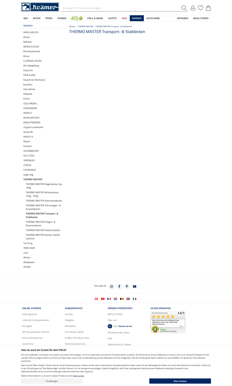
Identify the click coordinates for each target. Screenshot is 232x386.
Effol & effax (29, 75)
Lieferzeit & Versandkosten (35, 320)
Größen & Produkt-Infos (77, 338)
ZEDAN (27, 267)
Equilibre (27, 84)
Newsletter (70, 326)
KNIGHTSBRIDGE (31, 122)
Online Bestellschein (32, 338)
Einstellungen (52, 381)
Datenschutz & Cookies (119, 344)
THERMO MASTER (32, 179)
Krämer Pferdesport (120, 308)
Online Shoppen (31, 308)
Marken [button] (136, 18)
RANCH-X (28, 136)
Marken (28, 25)
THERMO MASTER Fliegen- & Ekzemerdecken (40, 223)
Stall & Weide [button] (95, 18)
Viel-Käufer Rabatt (74, 332)
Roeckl (26, 141)
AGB (110, 338)
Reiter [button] (36, 18)
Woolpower (29, 262)
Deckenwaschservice (75, 344)
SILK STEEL (29, 155)
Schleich (27, 146)
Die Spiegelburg (31, 65)
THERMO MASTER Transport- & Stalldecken (42, 215)
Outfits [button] (112, 18)
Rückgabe (27, 326)
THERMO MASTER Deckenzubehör (43, 230)
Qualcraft (28, 132)
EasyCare (28, 70)
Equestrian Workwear (34, 79)
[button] (76, 18)
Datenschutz (78, 375)
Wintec (26, 257)
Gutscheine (28, 344)
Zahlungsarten (29, 314)
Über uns (112, 320)
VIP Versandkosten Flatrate (35, 332)
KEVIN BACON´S (31, 117)
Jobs (120, 326)
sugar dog (28, 174)
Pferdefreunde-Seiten (119, 332)
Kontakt (69, 314)
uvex (25, 252)
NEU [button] (26, 18)
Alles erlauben (180, 381)
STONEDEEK (29, 170)
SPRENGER (29, 160)
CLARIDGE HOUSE (32, 61)
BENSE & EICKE (31, 46)
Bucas (26, 56)
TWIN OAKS (29, 248)
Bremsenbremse (31, 51)
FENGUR (27, 94)
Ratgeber (69, 320)
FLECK (26, 98)
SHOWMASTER (31, 151)
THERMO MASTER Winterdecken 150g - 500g (42, 194)
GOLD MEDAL (30, 103)
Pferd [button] (48, 18)
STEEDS (27, 165)
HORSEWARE (30, 108)
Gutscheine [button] (153, 18)
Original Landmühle (33, 127)
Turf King (27, 243)
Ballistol (27, 42)
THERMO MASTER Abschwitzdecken (44, 200)
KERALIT (27, 113)
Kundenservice (74, 308)
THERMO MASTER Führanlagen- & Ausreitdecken (43, 207)
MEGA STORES (200, 18)
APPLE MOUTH (30, 32)
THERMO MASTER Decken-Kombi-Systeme (43, 236)
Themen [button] (61, 18)
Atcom (26, 37)
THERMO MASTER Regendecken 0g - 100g (44, 185)
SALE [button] (124, 18)
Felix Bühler (29, 89)
